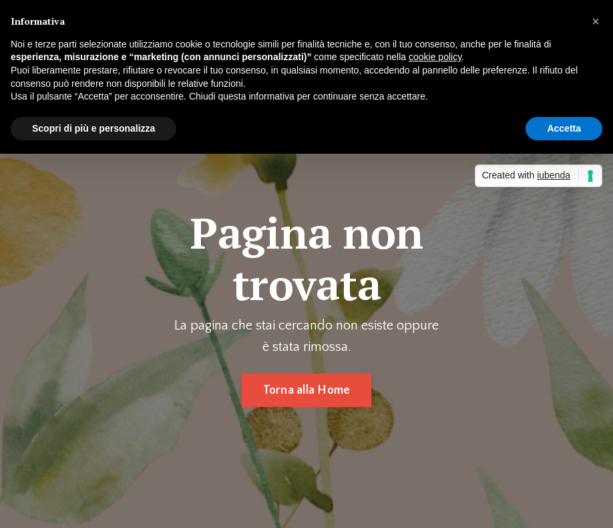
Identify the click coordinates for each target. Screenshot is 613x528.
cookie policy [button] (435, 56)
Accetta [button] (564, 128)
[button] (595, 21)
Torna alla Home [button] (307, 390)
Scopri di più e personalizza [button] (93, 128)
